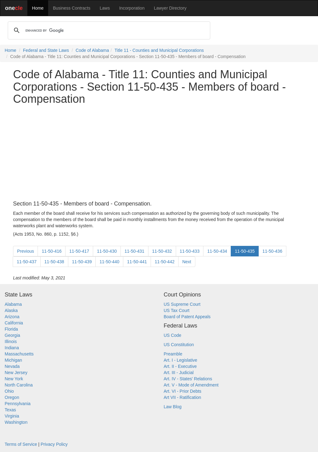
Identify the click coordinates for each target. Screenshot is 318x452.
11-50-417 (79, 251)
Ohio (9, 391)
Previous (25, 251)
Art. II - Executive (180, 366)
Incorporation (132, 8)
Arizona (12, 316)
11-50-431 (134, 251)
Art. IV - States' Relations (188, 378)
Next (186, 261)
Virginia (12, 416)
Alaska (11, 310)
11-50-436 (272, 251)
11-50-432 (162, 251)
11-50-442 (165, 261)
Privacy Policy (54, 444)
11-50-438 (54, 261)
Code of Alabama (92, 50)
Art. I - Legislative (180, 360)
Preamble (173, 353)
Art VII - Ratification (182, 397)
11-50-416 (51, 251)
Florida (11, 329)
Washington (16, 422)
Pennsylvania (17, 403)
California (14, 322)
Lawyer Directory (170, 8)
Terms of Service (21, 444)
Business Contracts (71, 8)
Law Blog (173, 406)
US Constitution (179, 344)
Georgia (12, 335)
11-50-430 (107, 251)
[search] (108, 30)
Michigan (13, 360)
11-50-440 (109, 261)
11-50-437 (27, 261)
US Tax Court (176, 310)
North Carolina (19, 384)
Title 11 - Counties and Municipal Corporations (159, 50)
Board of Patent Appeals (187, 316)
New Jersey (16, 372)
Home (37, 8)
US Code (172, 335)
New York (14, 378)
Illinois (11, 341)
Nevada (12, 366)
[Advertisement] (159, 153)
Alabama (13, 304)
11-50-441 (137, 261)
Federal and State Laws (46, 50)
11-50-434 (217, 251)
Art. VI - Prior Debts (182, 391)
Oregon (12, 397)
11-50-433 (190, 251)
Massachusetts (19, 353)
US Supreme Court (182, 304)
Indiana (12, 347)
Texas (10, 409)
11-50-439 (82, 261)
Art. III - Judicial (178, 372)
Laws (105, 8)
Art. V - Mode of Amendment (191, 384)
